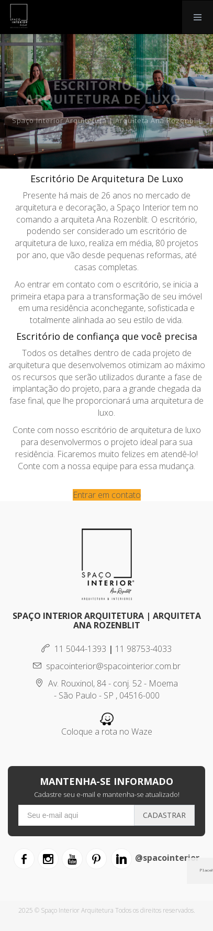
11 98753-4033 (143, 649)
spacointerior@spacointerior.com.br (107, 666)
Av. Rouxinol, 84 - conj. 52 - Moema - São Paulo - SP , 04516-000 (106, 689)
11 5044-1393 (73, 649)
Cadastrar (164, 815)
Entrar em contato (107, 495)
